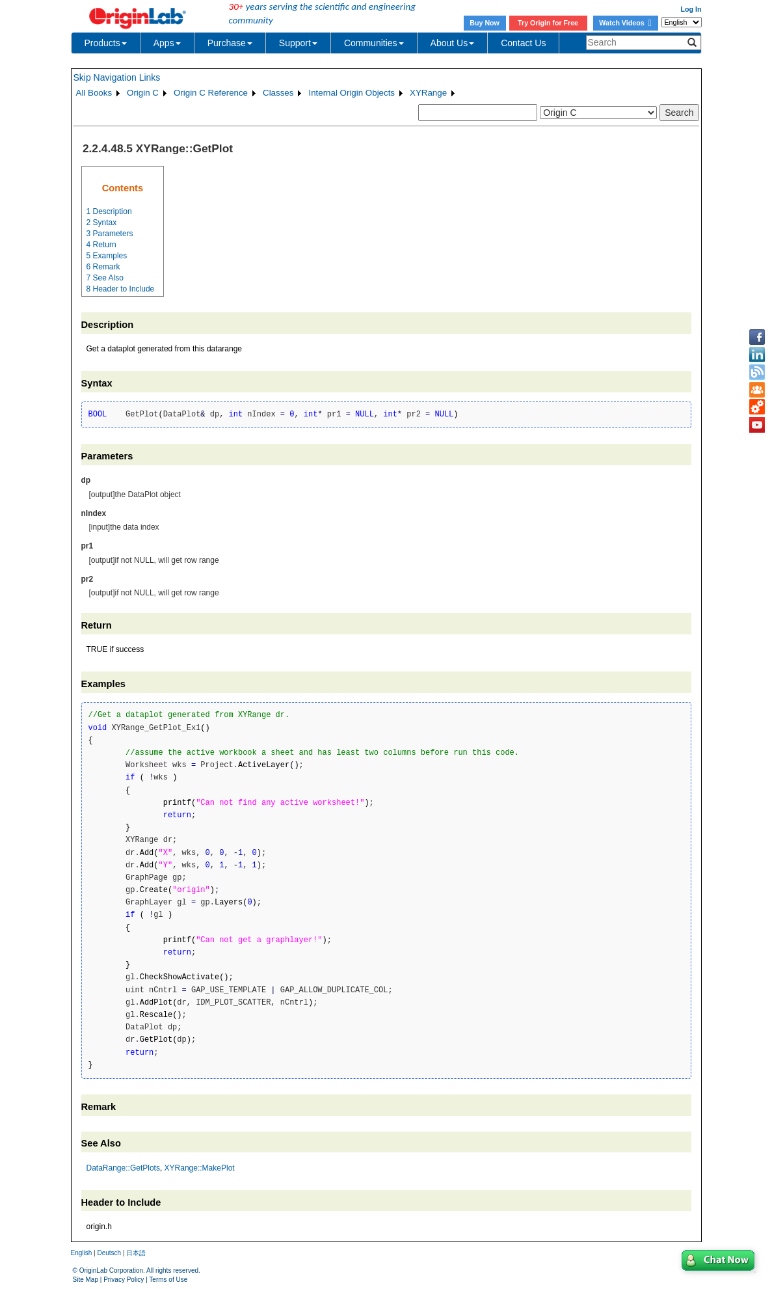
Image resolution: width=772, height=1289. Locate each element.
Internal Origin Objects (351, 93)
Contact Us (523, 43)
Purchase (229, 43)
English (81, 1252)
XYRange (428, 93)
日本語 (136, 1252)
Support (298, 43)
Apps (167, 43)
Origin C (143, 93)
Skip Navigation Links (117, 77)
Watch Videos (625, 23)
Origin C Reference (211, 93)
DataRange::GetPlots (123, 1168)
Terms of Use (168, 1279)
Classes (278, 93)
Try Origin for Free (548, 23)
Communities (374, 43)
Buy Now (484, 23)
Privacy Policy (123, 1279)
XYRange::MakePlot (200, 1168)
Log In (691, 9)
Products (106, 43)
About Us (453, 43)
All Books (94, 93)
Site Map (85, 1279)
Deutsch (109, 1252)
